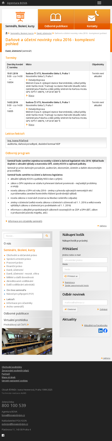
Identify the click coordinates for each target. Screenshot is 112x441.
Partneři (6, 373)
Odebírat (70, 309)
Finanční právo (14, 266)
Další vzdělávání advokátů (21, 284)
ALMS (23, 393)
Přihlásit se (71, 276)
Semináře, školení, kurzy (22, 33)
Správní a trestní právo (19, 258)
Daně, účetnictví (44, 33)
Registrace (70, 282)
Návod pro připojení (17, 293)
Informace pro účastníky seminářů (25, 221)
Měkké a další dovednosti (20, 277)
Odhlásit (103, 309)
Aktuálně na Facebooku (95, 325)
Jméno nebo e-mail (71, 255)
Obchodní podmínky (12, 367)
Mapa (31, 95)
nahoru (103, 225)
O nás (7, 243)
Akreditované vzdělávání (20, 281)
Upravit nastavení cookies (15, 380)
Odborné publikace (16, 313)
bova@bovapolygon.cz (13, 415)
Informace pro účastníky (19, 303)
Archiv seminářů (15, 306)
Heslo (65, 264)
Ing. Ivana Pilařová (17, 140)
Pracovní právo (15, 262)
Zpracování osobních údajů (15, 370)
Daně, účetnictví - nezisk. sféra (23, 273)
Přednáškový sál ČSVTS (15, 324)
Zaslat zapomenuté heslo (77, 285)
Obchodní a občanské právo (22, 255)
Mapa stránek (9, 377)
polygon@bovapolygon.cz (15, 424)
